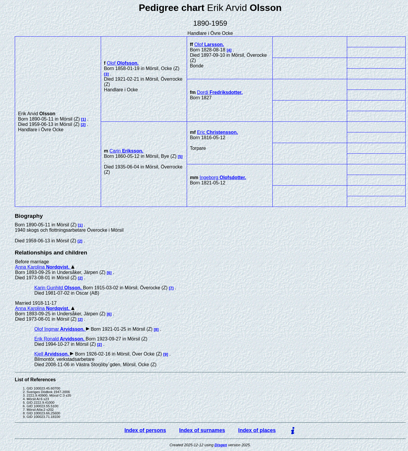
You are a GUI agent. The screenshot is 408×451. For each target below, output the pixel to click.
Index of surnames (202, 430)
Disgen (220, 445)
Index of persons (145, 430)
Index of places (257, 430)
